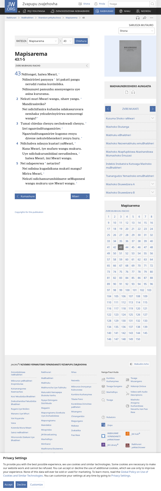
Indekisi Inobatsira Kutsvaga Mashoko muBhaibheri (129, 165)
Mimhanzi (45, 443)
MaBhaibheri (27, 17)
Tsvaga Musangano (134, 380)
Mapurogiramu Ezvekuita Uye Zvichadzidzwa (53, 414)
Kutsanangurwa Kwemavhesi (18, 390)
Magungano (77, 421)
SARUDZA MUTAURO (141, 25)
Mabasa (75, 425)
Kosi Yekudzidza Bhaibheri (23, 396)
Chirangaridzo (77, 416)
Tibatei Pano (77, 399)
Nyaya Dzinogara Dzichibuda (49, 402)
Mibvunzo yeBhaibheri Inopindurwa (21, 382)
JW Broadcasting (49, 434)
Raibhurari (11, 17)
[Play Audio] (138, 18)
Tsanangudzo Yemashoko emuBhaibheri (130, 176)
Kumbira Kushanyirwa (81, 394)
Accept (9, 484)
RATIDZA (21, 41)
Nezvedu (75, 380)
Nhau (73, 372)
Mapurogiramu (48, 420)
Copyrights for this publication (29, 212)
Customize (36, 484)
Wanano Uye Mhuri (20, 413)
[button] (70, 11)
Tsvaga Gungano (111, 386)
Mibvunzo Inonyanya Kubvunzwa (81, 388)
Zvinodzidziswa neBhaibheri (18, 373)
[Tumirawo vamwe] (144, 18)
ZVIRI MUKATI (130, 109)
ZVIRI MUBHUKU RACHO (117, 211)
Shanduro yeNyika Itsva (49, 17)
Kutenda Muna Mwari (21, 427)
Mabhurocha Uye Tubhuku (53, 387)
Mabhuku (45, 382)
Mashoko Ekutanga (117, 126)
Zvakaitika (76, 430)
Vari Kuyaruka (17, 418)
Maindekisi (46, 425)
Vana (13, 423)
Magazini (45, 407)
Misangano (76, 411)
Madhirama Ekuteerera (52, 448)
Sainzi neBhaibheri (19, 432)
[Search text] (129, 4)
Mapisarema (71, 17)
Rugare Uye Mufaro (20, 408)
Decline (21, 484)
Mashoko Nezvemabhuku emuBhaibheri (130, 143)
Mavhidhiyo (46, 439)
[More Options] (151, 18)
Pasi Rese (75, 435)
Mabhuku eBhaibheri (118, 135)
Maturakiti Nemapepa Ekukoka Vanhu (51, 394)
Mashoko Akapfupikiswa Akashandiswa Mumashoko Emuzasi (129, 153)
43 (18, 73)
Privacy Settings (120, 475)
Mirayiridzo (46, 429)
